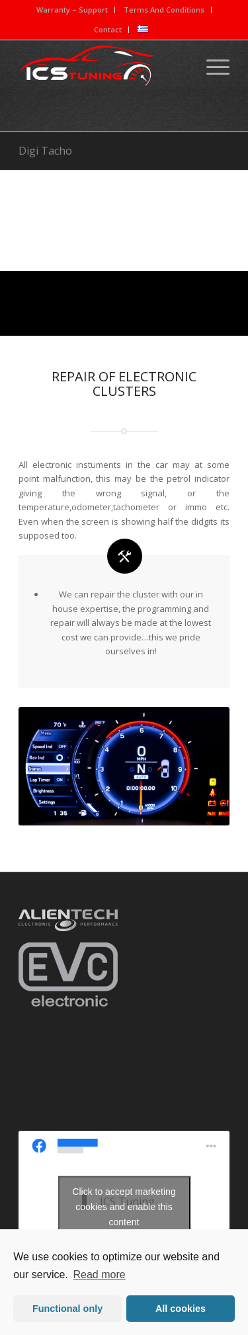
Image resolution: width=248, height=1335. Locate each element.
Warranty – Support (72, 10)
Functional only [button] (67, 1308)
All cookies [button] (180, 1308)
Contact (108, 29)
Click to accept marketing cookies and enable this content (123, 1206)
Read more (99, 1274)
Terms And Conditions (164, 10)
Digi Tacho (45, 150)
